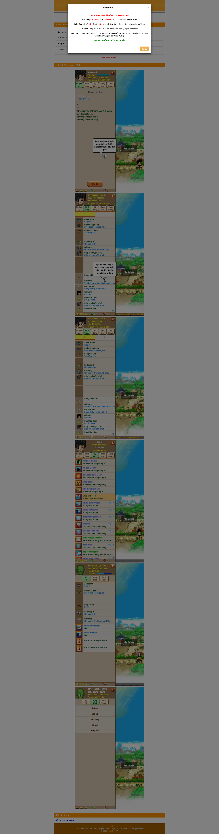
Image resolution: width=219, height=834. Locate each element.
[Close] (148, 7)
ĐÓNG (144, 49)
